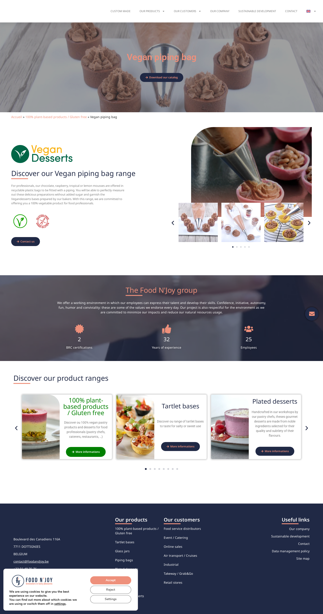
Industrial (171, 564)
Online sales (173, 546)
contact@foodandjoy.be (31, 561)
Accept (111, 580)
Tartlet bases (124, 542)
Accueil (16, 117)
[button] (173, 223)
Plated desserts (126, 569)
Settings (111, 599)
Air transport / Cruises (180, 555)
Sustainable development (257, 11)
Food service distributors (182, 528)
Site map (303, 558)
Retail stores (173, 582)
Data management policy (291, 551)
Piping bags (124, 560)
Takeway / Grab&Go (178, 573)
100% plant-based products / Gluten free (56, 117)
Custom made (121, 11)
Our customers (187, 11)
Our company (219, 11)
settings (62, 604)
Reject (111, 590)
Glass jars (122, 551)
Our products (152, 11)
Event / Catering (176, 537)
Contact (291, 11)
